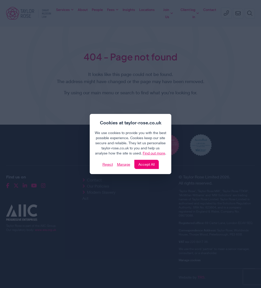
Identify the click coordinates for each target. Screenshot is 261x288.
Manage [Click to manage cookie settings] (123, 164)
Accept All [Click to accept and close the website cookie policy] (146, 164)
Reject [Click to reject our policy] (107, 164)
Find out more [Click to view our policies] (154, 153)
